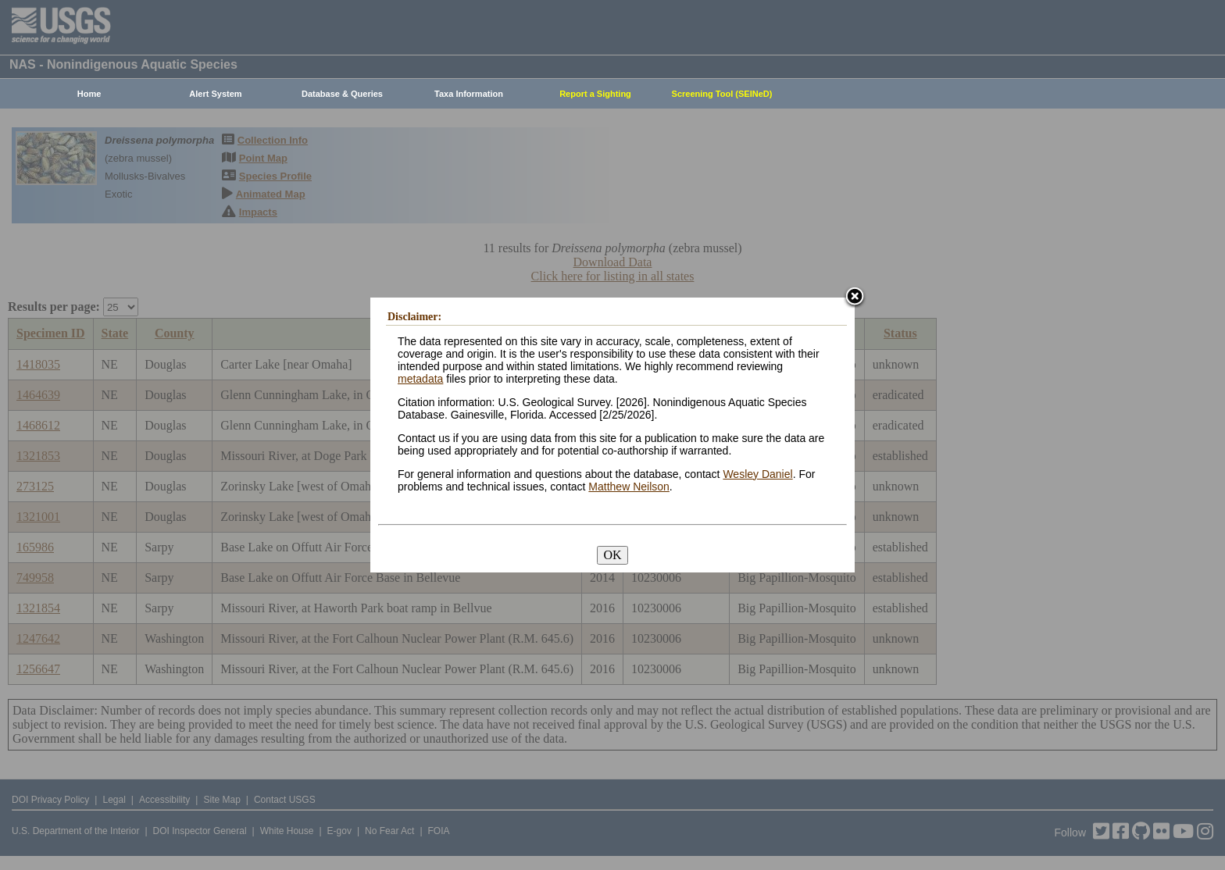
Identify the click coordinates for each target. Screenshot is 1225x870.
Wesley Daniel (757, 474)
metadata (420, 379)
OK (612, 555)
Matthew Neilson (629, 486)
